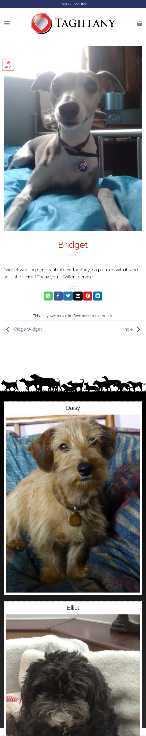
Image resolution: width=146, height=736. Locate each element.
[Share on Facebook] (58, 296)
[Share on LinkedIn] (97, 296)
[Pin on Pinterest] (87, 296)
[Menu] (7, 23)
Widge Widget (23, 329)
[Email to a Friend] (77, 296)
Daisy (73, 408)
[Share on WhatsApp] (48, 296)
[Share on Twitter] (67, 296)
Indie (132, 329)
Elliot (73, 608)
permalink (104, 316)
